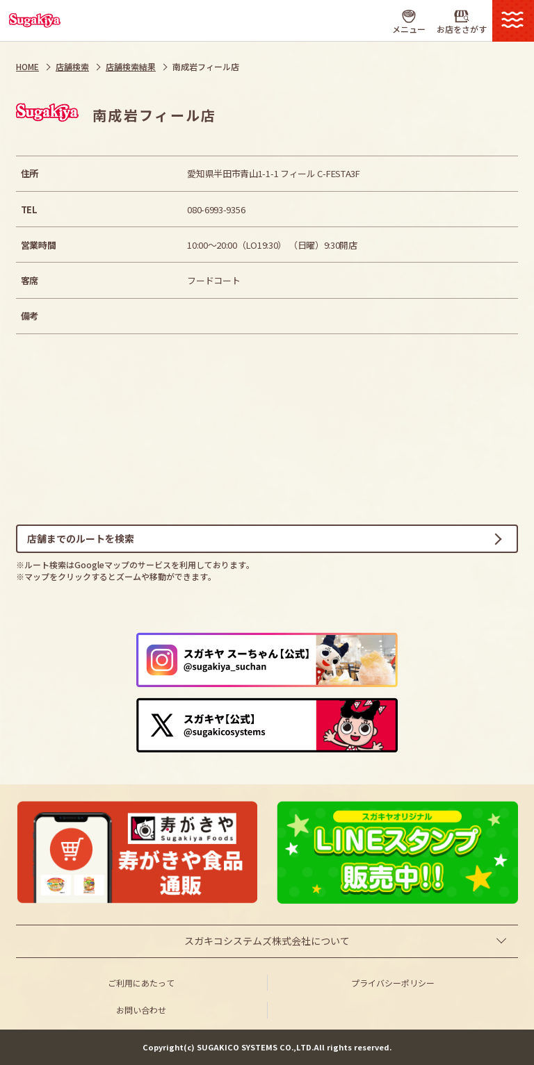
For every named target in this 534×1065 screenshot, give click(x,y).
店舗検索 (72, 66)
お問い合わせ (141, 1010)
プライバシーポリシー (393, 983)
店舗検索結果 (131, 66)
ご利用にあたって (141, 983)
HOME (27, 66)
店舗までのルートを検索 (80, 538)
